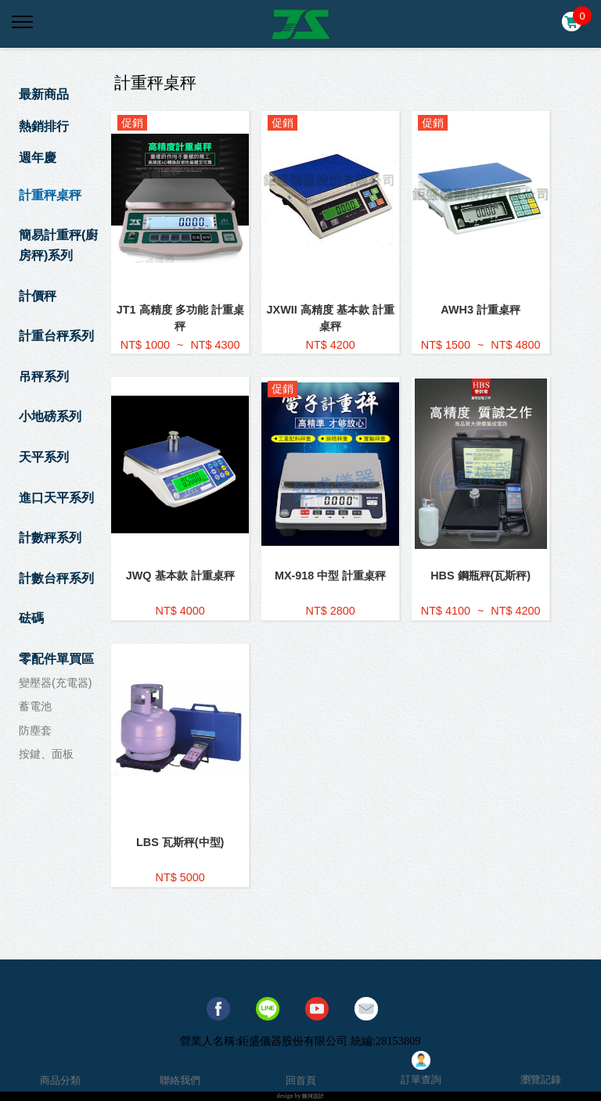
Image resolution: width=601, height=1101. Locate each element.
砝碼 (31, 618)
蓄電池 (35, 706)
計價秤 (37, 296)
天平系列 (44, 457)
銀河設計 (313, 1096)
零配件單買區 (56, 658)
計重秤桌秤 (50, 195)
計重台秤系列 (56, 335)
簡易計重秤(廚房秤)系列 (58, 245)
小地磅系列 (50, 416)
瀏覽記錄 (540, 1079)
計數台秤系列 (56, 578)
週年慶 (37, 157)
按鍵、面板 (46, 754)
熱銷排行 (44, 126)
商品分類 (60, 1080)
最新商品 (44, 94)
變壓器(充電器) (55, 682)
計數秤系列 (50, 537)
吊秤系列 (44, 376)
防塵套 (35, 730)
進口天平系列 (56, 497)
